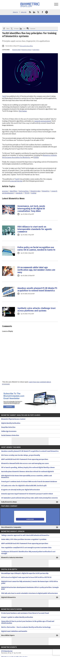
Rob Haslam (23, 111)
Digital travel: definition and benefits (14, 631)
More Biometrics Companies (11, 527)
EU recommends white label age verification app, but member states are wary (36, 270)
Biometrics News (26, 49)
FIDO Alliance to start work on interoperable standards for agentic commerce (34, 229)
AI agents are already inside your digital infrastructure (20, 490)
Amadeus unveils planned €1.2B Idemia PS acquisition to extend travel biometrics (37, 289)
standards (19, 193)
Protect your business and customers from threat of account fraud (25, 613)
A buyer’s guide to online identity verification (17, 617)
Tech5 (4, 96)
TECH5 (26, 193)
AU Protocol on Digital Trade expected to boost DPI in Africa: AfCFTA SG (26, 577)
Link (24, 28)
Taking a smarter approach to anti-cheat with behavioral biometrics (25, 535)
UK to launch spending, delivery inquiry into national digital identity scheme (28, 467)
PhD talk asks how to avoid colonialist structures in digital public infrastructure (29, 593)
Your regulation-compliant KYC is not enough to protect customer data (26, 547)
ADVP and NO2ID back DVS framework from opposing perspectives (24, 459)
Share (8, 28)
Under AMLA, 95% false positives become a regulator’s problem (23, 539)
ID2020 (36, 157)
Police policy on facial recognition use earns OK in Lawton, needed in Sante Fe (36, 248)
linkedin (34, 12)
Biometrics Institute (50, 155)
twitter (38, 12)
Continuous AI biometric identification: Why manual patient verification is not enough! (28, 552)
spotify (46, 12)
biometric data (35, 191)
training (33, 193)
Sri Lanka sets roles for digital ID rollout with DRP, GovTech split (23, 486)
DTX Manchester (30, 652)
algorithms (13, 191)
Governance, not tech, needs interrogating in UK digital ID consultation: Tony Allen (31, 208)
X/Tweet (16, 28)
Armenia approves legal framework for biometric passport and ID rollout (27, 494)
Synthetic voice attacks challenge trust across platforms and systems (36, 309)
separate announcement (43, 121)
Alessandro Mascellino (26, 46)
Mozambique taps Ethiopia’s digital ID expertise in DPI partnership (24, 573)
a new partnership (16, 181)
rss (30, 12)
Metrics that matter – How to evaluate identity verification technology (26, 627)
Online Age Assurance (8, 431)
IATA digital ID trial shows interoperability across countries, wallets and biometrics (26, 476)
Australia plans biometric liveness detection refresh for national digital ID (27, 471)
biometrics (45, 191)
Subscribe (23, 12)
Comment (32, 28)
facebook (42, 12)
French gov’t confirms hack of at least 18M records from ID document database (29, 481)
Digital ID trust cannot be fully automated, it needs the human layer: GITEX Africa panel (29, 582)
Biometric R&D (16, 49)
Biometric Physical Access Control (13, 419)
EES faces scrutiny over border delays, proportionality (20, 455)
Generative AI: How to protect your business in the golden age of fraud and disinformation (27, 622)
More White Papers (8, 635)
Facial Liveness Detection (10, 435)
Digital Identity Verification (10, 423)
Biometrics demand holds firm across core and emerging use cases (25, 463)
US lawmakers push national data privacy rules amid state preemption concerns (29, 498)
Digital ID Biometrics (8, 597)
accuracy (5, 191)
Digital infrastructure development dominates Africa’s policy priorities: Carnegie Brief (30, 588)
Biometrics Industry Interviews (12, 557)
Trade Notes (35, 49)
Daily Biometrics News (9, 502)
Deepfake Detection (8, 427)
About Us (15, 12)
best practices (24, 191)
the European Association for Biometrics (16, 157)
